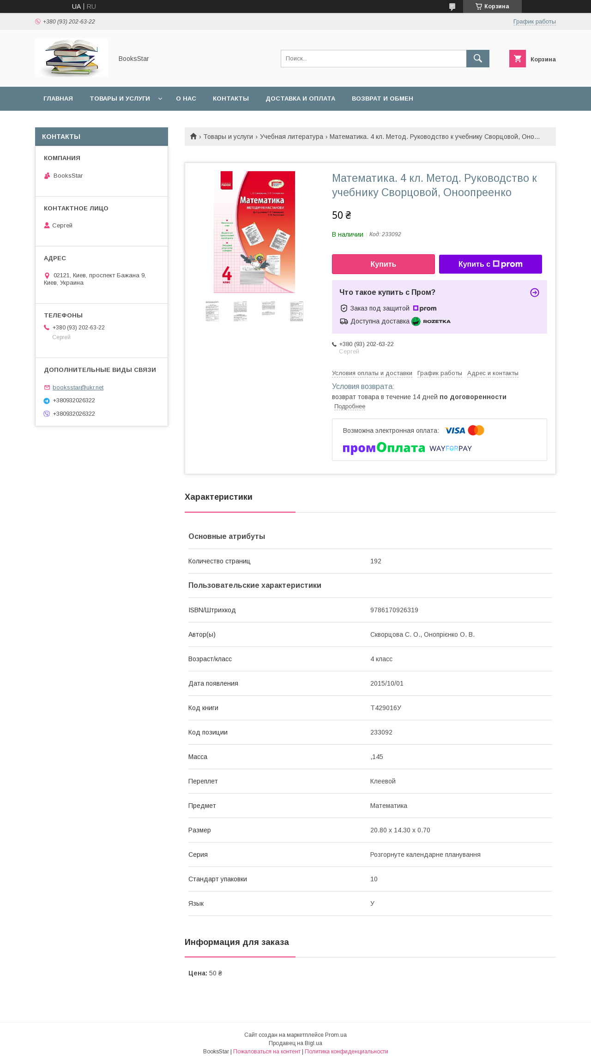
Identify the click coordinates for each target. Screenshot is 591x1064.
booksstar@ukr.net (78, 387)
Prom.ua (336, 1035)
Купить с (490, 264)
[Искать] (477, 58)
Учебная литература (291, 136)
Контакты (231, 98)
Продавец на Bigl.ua (295, 1043)
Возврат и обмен (382, 98)
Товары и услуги (120, 98)
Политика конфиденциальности (346, 1051)
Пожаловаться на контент (267, 1051)
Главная (58, 98)
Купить (384, 264)
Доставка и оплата (300, 98)
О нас (186, 98)
